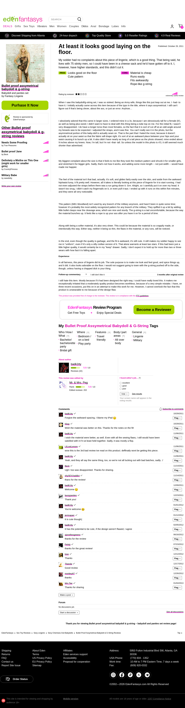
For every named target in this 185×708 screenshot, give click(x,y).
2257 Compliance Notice (159, 699)
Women (62, 26)
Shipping (6, 650)
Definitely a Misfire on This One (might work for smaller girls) (20, 163)
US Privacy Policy (42, 658)
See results (137, 394)
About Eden (38, 650)
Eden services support (75, 654)
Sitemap (36, 665)
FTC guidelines (142, 296)
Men (52, 26)
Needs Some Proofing (14, 142)
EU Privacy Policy (42, 661)
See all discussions (174, 612)
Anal (93, 26)
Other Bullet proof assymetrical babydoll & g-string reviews (23, 132)
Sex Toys (29, 26)
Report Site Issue (11, 665)
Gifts (18, 26)
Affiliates (67, 650)
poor (124, 389)
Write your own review (11, 186)
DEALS (7, 26)
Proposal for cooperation (76, 661)
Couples (74, 26)
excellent (126, 383)
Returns (6, 654)
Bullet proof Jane (12, 151)
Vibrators (42, 26)
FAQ (4, 658)
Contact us (7, 661)
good (124, 386)
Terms (35, 654)
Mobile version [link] (70, 699)
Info (123, 26)
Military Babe (9, 175)
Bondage (104, 26)
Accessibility (70, 658)
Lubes (115, 26)
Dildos (84, 26)
